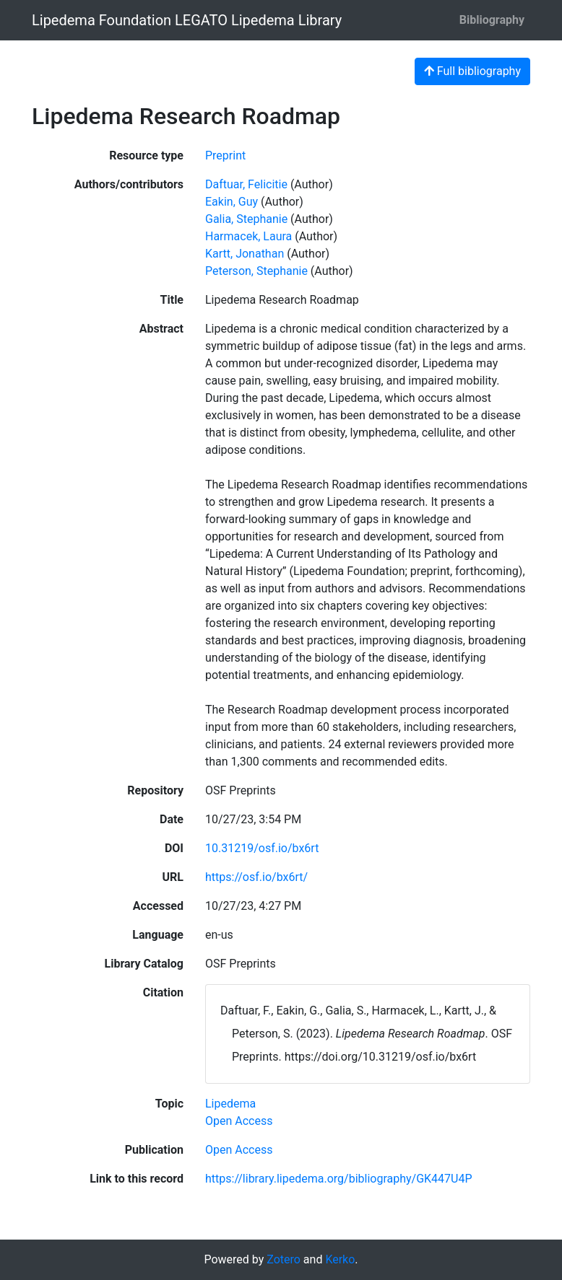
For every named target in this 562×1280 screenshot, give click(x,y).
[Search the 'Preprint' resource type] (225, 155)
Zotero (284, 1259)
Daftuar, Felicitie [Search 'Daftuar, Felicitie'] (246, 184)
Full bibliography (472, 71)
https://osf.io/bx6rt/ (256, 877)
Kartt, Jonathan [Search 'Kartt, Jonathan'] (244, 253)
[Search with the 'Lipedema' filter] (230, 1103)
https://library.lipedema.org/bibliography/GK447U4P (338, 1178)
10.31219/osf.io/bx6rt (262, 848)
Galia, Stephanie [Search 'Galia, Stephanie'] (246, 219)
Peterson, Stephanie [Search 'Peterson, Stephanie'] (256, 271)
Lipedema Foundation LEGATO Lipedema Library (187, 20)
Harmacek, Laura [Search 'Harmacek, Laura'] (248, 236)
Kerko (340, 1259)
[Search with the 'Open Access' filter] (238, 1121)
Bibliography (491, 20)
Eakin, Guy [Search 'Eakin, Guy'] (231, 202)
